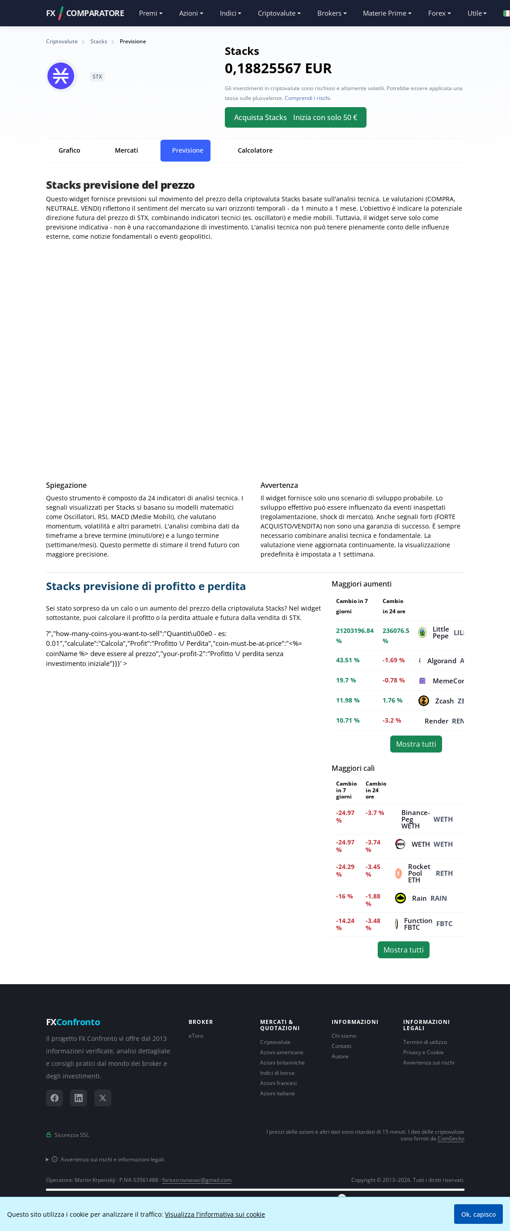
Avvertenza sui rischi (429, 1062)
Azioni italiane (277, 1093)
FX (73, 1022)
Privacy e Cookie (423, 1052)
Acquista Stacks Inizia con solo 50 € (295, 117)
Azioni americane (281, 1052)
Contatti (341, 1046)
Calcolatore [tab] (255, 150)
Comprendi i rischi (307, 98)
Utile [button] (475, 12)
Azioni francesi (278, 1083)
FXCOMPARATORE (85, 13)
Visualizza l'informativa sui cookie (215, 1214)
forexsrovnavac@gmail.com (197, 1180)
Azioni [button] (188, 12)
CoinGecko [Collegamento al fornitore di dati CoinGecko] (451, 1138)
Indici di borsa (277, 1073)
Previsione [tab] (187, 150)
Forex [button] (437, 12)
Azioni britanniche (282, 1062)
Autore (340, 1056)
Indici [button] (228, 12)
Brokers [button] (329, 12)
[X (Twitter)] (102, 1098)
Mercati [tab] (126, 150)
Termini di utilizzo (425, 1042)
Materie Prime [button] (384, 12)
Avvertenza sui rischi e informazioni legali (107, 1159)
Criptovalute (275, 1042)
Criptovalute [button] (276, 12)
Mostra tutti (416, 744)
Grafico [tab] (69, 150)
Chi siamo (344, 1036)
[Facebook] (54, 1098)
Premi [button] (148, 12)
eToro (196, 1036)
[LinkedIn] (78, 1098)
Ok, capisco (478, 1214)
